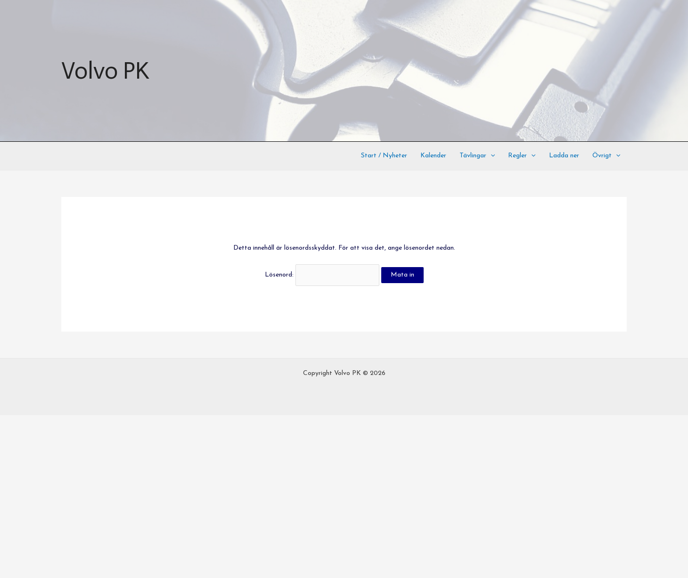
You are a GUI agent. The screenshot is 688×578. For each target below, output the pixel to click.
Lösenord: (322, 274)
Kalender (433, 155)
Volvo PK (105, 71)
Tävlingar (477, 156)
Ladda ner (564, 155)
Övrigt (606, 156)
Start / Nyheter (384, 155)
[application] (490, 156)
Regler (521, 156)
